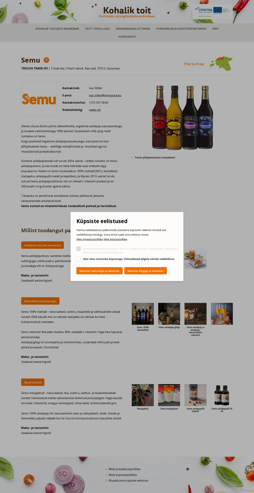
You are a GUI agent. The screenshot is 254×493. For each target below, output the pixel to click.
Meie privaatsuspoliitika (89, 239)
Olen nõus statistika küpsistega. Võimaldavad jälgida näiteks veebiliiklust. (129, 259)
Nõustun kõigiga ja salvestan (146, 271)
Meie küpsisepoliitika (115, 239)
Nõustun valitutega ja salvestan (99, 271)
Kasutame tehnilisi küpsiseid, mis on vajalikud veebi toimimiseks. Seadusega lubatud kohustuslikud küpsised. (130, 250)
